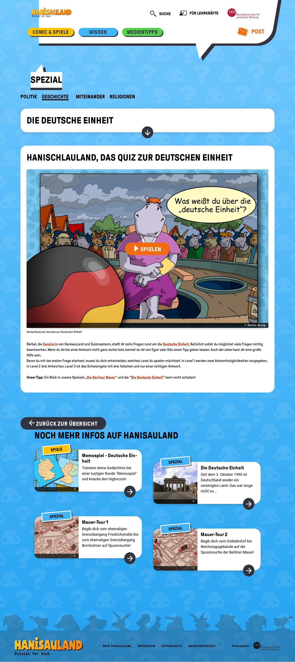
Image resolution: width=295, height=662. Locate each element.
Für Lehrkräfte (198, 13)
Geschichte (55, 96)
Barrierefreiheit (202, 646)
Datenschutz (172, 646)
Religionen (122, 96)
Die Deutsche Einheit (70, 120)
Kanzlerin (50, 344)
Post (251, 31)
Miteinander (90, 96)
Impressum (146, 646)
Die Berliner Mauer (101, 377)
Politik (28, 96)
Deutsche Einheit (176, 344)
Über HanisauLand (117, 646)
